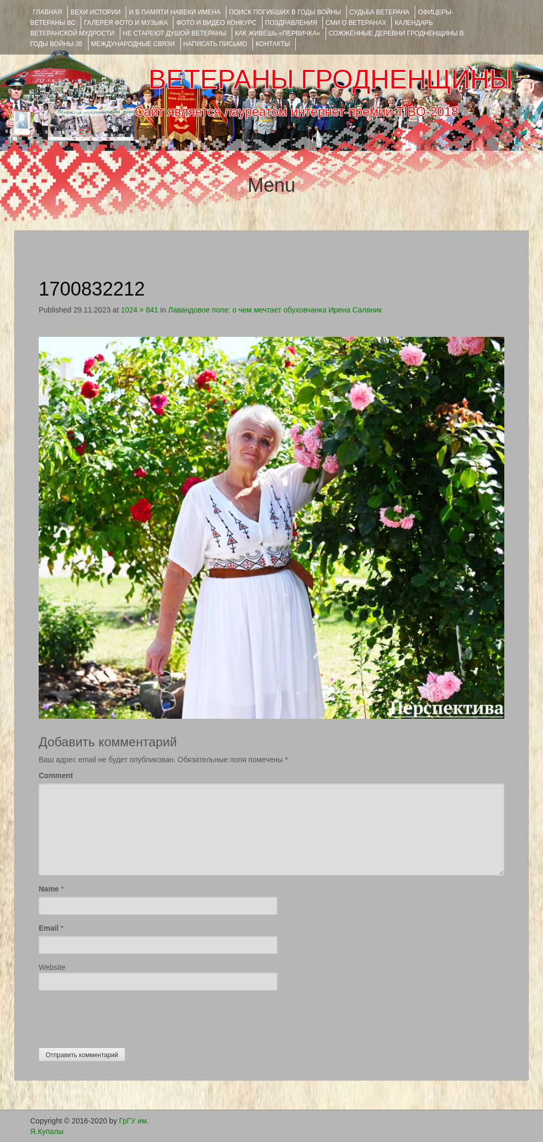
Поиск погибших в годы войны (285, 12)
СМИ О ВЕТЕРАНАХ (356, 22)
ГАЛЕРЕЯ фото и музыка (126, 22)
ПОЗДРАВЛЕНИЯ (291, 22)
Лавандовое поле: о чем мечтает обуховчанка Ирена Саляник (275, 310)
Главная (47, 12)
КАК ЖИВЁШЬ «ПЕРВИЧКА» (277, 33)
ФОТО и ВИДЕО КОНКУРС (216, 22)
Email (48, 928)
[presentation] (119, 1016)
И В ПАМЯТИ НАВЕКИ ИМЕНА (175, 12)
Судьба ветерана (379, 12)
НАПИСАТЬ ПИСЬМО (215, 44)
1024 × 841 (139, 310)
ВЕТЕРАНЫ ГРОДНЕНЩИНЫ (330, 79)
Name (49, 889)
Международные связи (133, 44)
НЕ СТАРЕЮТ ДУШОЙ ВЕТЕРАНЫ (174, 33)
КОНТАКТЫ (273, 44)
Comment (56, 775)
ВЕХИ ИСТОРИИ (95, 12)
